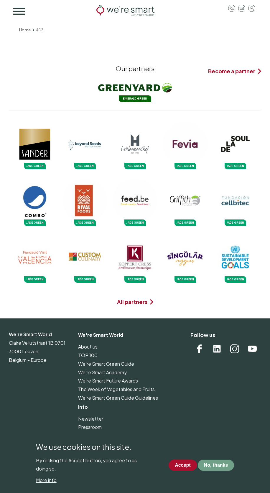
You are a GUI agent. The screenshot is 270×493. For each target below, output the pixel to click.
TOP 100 (88, 355)
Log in (251, 8)
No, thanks (216, 471)
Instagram (234, 348)
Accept (182, 471)
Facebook (199, 348)
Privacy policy (93, 435)
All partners (132, 301)
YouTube (252, 348)
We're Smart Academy (102, 372)
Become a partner (231, 71)
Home (25, 29)
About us (88, 347)
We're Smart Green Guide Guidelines (118, 398)
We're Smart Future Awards (108, 381)
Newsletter (90, 419)
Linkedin (217, 348)
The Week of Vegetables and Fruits (116, 389)
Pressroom (231, 8)
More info (46, 486)
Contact (241, 8)
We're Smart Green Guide (106, 364)
